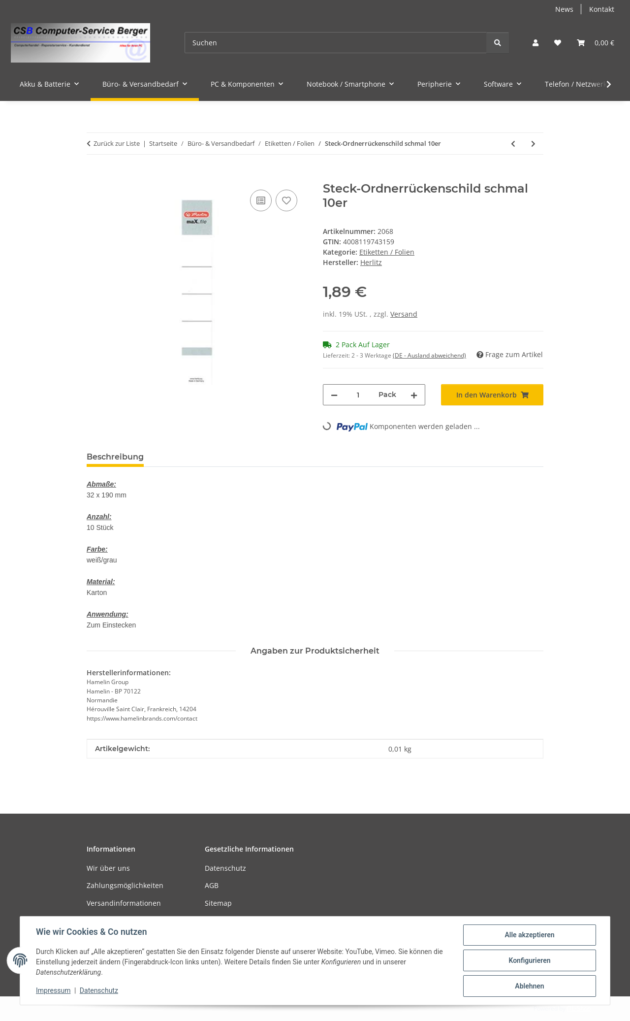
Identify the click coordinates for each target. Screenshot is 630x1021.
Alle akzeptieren (529, 935)
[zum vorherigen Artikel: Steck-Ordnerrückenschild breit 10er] (513, 143)
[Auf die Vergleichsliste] (261, 200)
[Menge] (358, 395)
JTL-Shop (579, 1008)
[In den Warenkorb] (94, 176)
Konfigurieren (529, 960)
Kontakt (601, 9)
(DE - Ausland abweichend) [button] (429, 355)
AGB (212, 885)
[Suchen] (336, 42)
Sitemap (218, 903)
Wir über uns (108, 868)
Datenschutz (99, 990)
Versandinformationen (124, 903)
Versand (403, 314)
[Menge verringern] (334, 395)
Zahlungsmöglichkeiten (125, 885)
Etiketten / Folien (386, 252)
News (564, 9)
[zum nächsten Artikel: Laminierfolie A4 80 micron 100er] (533, 143)
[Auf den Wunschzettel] (286, 200)
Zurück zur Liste (117, 143)
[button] (535, 43)
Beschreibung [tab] (115, 456)
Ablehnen (529, 986)
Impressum (53, 990)
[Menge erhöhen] (414, 395)
